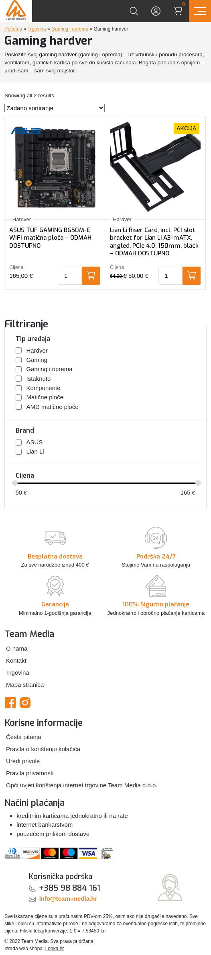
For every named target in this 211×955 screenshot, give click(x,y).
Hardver (37, 350)
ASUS (34, 442)
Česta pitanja (23, 736)
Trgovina (36, 29)
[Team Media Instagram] (25, 702)
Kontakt (16, 660)
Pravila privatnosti (29, 773)
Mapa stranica (25, 684)
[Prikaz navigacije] (200, 11)
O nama (16, 648)
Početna (13, 29)
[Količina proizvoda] (70, 276)
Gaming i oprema (69, 29)
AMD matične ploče (52, 406)
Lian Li (35, 451)
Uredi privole (23, 761)
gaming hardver (58, 54)
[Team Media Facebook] (10, 702)
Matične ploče (45, 397)
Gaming (37, 359)
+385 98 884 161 (69, 888)
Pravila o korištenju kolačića (43, 749)
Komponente (43, 387)
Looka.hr (54, 948)
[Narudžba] (54, 108)
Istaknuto (38, 378)
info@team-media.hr (68, 898)
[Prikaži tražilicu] (134, 11)
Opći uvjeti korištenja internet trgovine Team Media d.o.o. (81, 785)
